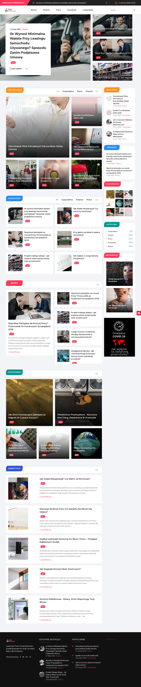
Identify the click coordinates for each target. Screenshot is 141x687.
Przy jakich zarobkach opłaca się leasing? (86, 235)
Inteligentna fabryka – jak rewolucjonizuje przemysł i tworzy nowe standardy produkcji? (83, 356)
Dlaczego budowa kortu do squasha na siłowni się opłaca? (62, 509)
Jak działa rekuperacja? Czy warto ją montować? (85, 212)
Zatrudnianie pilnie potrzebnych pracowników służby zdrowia (35, 150)
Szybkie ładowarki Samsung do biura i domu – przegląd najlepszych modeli (60, 539)
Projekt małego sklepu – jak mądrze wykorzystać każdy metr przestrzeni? (36, 260)
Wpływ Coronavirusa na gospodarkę (84, 450)
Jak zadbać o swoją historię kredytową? (85, 258)
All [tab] (57, 94)
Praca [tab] (79, 94)
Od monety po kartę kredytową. (50, 182)
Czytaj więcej (14, 353)
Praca (58, 10)
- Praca (124, 139)
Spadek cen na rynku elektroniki (84, 119)
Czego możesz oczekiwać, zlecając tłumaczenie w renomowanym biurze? (83, 335)
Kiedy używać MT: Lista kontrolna (118, 280)
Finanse (46, 10)
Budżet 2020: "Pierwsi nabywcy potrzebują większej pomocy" (51, 449)
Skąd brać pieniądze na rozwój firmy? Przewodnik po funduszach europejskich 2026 (37, 238)
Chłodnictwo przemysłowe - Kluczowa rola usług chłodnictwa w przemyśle (77, 417)
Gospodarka (88, 10)
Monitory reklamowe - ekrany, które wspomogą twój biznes (62, 596)
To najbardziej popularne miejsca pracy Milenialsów (20, 182)
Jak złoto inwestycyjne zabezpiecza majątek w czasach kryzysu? (26, 417)
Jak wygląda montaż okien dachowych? (52, 568)
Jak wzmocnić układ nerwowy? (117, 307)
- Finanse (24, 22)
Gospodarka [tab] (67, 94)
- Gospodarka (126, 118)
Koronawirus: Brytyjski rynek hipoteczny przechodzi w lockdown (87, 180)
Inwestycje (71, 10)
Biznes (34, 10)
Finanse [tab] (89, 94)
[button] (106, 3)
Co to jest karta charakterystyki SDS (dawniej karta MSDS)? (18, 449)
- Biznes (124, 108)
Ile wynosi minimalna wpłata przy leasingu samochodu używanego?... (61, 3)
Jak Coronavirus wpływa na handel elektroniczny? (86, 150)
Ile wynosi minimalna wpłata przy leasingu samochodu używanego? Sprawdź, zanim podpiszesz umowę (27, 42)
